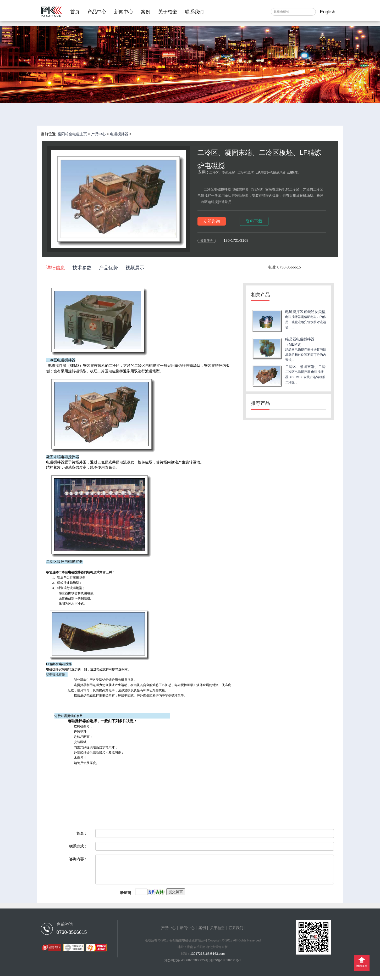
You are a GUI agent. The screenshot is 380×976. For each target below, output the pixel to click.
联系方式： (78, 846)
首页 (75, 11)
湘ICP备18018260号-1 (225, 960)
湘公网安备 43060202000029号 (187, 960)
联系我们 (194, 11)
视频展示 (134, 267)
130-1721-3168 (236, 240)
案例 (145, 11)
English (327, 11)
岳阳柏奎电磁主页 (72, 134)
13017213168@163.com (207, 954)
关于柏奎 (167, 11)
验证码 (125, 893)
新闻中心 (123, 11)
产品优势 (108, 267)
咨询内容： (78, 859)
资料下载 (254, 221)
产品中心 (96, 11)
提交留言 (175, 892)
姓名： (81, 833)
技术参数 (82, 267)
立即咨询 (211, 221)
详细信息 (55, 267)
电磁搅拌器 (119, 134)
